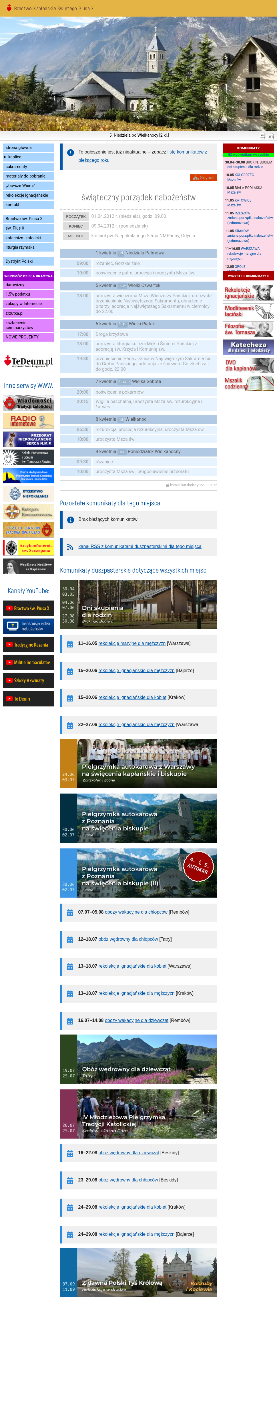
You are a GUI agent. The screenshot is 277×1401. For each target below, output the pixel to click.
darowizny (15, 284)
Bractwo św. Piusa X (24, 218)
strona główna (19, 147)
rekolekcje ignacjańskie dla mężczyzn (137, 670)
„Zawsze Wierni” (20, 185)
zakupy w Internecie (24, 303)
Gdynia (203, 177)
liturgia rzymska (20, 247)
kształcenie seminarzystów (19, 325)
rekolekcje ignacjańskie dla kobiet (132, 697)
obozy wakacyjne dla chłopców (136, 912)
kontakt (12, 204)
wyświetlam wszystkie (248, 155)
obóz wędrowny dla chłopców (128, 939)
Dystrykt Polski (19, 261)
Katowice (243, 200)
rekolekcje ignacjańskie (27, 195)
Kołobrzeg (244, 175)
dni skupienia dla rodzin (245, 167)
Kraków (242, 231)
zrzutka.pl (14, 313)
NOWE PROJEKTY (22, 337)
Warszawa (250, 249)
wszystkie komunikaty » (248, 276)
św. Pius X (15, 228)
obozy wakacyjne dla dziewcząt (136, 1020)
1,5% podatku (18, 294)
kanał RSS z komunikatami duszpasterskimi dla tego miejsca (140, 546)
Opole (240, 267)
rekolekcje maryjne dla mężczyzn (132, 643)
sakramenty (16, 166)
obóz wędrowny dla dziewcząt (129, 1152)
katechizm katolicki (23, 238)
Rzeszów (242, 213)
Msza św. (234, 180)
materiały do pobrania (25, 176)
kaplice (14, 157)
